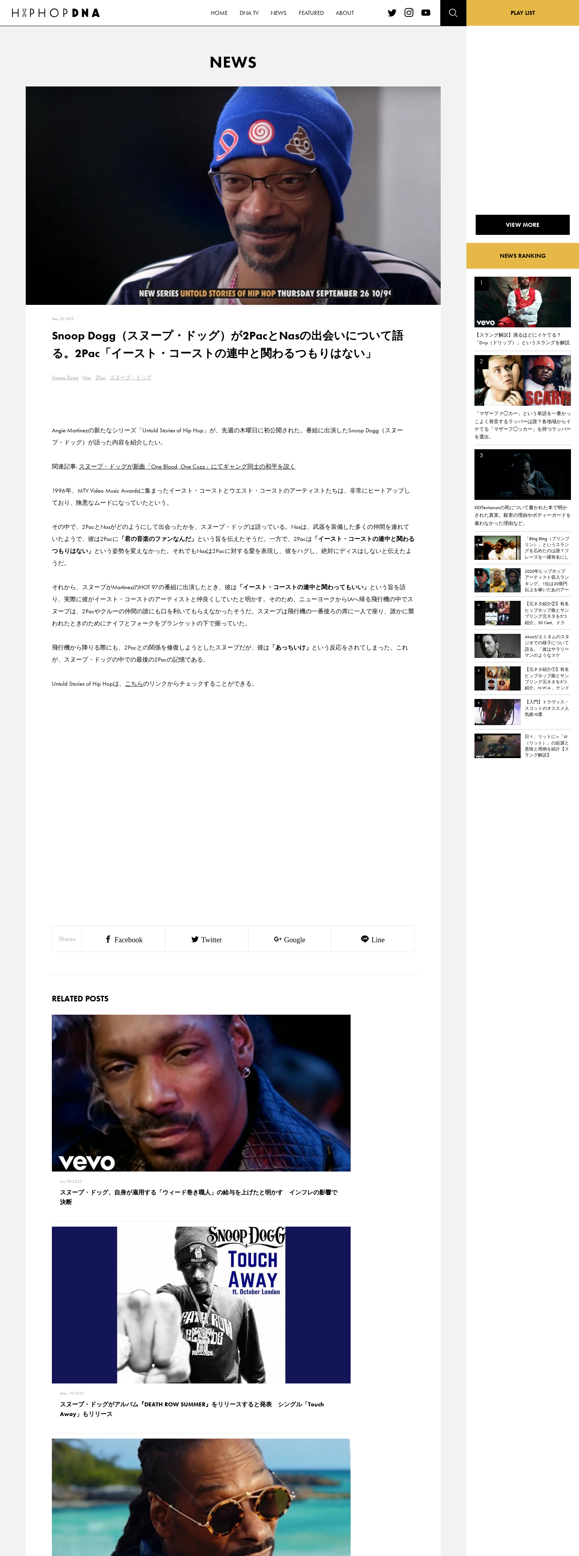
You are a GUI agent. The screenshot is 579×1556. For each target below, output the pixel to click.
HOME (66, 1451)
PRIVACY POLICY (115, 1465)
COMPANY (108, 1479)
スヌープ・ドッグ (131, 377)
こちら (134, 684)
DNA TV (67, 1465)
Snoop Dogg (65, 377)
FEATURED (70, 1493)
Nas (86, 377)
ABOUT (67, 1507)
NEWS (66, 1479)
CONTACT (106, 1451)
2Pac (100, 377)
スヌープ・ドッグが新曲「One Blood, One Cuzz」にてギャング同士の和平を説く (187, 466)
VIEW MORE (233, 1338)
